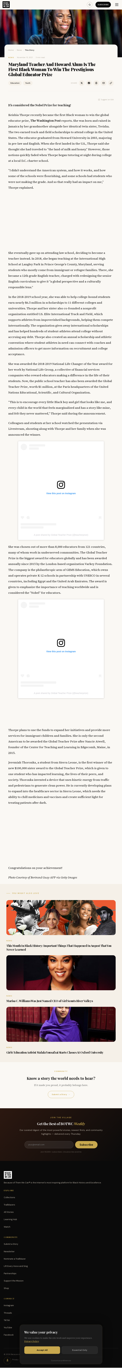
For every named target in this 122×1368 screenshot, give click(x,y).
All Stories (9, 1212)
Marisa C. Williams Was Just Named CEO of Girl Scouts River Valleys (49, 1001)
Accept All (42, 1350)
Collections (9, 1197)
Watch (7, 1227)
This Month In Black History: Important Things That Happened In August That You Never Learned (59, 947)
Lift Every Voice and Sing (16, 1266)
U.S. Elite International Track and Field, (65, 314)
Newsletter (9, 1251)
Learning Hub (10, 1219)
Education (15, 83)
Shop (6, 1288)
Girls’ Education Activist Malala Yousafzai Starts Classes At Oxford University (54, 1052)
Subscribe (103, 4)
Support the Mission (14, 1281)
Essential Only (79, 1350)
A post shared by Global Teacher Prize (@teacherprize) (61, 535)
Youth (27, 83)
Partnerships (10, 1273)
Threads (8, 1313)
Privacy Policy (31, 1341)
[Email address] (48, 1145)
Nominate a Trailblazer (15, 1259)
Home (11, 50)
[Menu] (116, 4)
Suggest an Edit (106, 99)
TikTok (7, 1320)
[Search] (89, 4)
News (19, 50)
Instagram (9, 1305)
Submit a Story (61, 1094)
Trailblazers (9, 1205)
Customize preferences (61, 1360)
